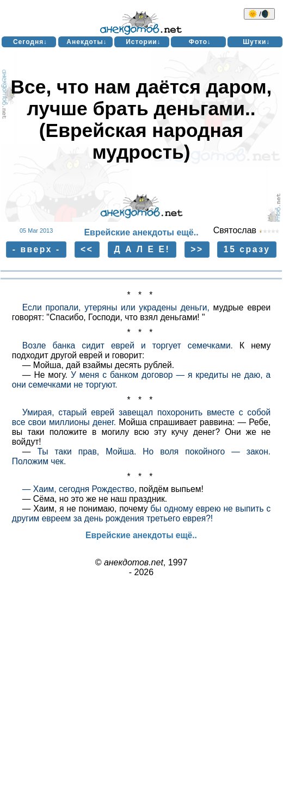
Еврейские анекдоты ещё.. (141, 232)
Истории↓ (143, 42)
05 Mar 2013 (36, 230)
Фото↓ (200, 42)
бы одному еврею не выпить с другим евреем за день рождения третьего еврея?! (141, 513)
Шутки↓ (256, 42)
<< (87, 249)
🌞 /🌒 (259, 14)
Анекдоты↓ (86, 42)
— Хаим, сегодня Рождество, (79, 489)
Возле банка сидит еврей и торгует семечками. (127, 345)
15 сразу (247, 249)
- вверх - (36, 249)
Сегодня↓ (30, 42)
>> (196, 249)
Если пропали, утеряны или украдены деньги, (116, 307)
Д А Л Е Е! (142, 249)
